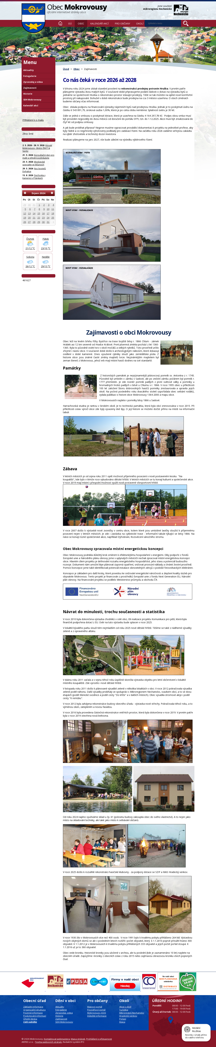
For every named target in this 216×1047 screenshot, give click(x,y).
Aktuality (28, 70)
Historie (27, 93)
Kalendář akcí (99, 23)
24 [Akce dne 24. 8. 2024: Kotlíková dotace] (48, 217)
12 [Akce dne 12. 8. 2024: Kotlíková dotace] (24, 213)
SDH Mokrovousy (32, 99)
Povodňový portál (96, 1009)
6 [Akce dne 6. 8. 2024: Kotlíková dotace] (30, 209)
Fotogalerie (29, 76)
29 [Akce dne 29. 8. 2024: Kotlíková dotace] (38, 222)
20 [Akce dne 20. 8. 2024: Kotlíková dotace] (29, 217)
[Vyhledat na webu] (163, 23)
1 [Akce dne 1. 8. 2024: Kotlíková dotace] (39, 205)
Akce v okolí (125, 1006)
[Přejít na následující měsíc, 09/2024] (52, 193)
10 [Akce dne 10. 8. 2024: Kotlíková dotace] (48, 209)
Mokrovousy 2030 (96, 1012)
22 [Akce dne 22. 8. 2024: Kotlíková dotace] (38, 217)
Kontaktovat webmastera (57, 1038)
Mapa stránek (78, 1038)
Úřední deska (30, 1018)
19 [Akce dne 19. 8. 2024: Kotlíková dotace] (24, 217)
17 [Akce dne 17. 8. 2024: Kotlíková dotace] (48, 213)
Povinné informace (33, 1012)
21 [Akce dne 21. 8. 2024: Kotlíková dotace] (34, 217)
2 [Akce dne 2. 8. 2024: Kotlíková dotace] (44, 205)
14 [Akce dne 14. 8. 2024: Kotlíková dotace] (34, 213)
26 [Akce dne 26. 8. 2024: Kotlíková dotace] (24, 222)
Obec (81, 23)
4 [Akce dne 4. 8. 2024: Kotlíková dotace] (53, 205)
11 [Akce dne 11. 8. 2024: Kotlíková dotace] (52, 209)
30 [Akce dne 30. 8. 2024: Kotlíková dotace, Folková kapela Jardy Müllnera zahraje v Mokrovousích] (43, 222)
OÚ (70, 23)
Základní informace (33, 1006)
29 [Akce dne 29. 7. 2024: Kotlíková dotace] (24, 205)
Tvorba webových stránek (48, 1041)
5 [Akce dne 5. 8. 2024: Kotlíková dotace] (25, 209)
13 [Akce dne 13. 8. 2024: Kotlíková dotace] (29, 213)
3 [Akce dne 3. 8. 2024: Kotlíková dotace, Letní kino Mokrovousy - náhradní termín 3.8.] (48, 205)
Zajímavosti (29, 87)
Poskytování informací (34, 1015)
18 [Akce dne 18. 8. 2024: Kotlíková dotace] (52, 213)
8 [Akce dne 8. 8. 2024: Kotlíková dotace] (39, 209)
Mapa (122, 1021)
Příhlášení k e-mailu (33, 120)
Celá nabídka (30, 1021)
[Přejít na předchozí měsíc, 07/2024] (25, 193)
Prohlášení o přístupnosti (99, 1038)
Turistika (123, 1009)
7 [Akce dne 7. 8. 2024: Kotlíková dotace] (34, 209)
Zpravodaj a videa (33, 82)
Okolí (139, 23)
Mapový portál (94, 1006)
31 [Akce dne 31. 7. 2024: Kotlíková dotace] (34, 205)
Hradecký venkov (128, 1015)
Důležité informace (96, 1015)
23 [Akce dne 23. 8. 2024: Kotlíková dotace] (43, 217)
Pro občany (122, 23)
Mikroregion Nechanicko (131, 1012)
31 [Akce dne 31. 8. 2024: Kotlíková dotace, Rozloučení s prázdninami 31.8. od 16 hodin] (48, 222)
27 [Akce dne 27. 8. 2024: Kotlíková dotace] (29, 222)
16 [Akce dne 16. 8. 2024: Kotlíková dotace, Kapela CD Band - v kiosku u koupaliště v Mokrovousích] (43, 213)
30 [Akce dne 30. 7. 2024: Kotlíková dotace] (29, 205)
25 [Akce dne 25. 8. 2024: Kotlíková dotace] (52, 217)
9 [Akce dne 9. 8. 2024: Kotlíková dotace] (44, 209)
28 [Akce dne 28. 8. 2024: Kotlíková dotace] (34, 222)
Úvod (60, 23)
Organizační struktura (34, 1009)
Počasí (122, 1018)
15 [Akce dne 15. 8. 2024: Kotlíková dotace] (38, 213)
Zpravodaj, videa (64, 1012)
